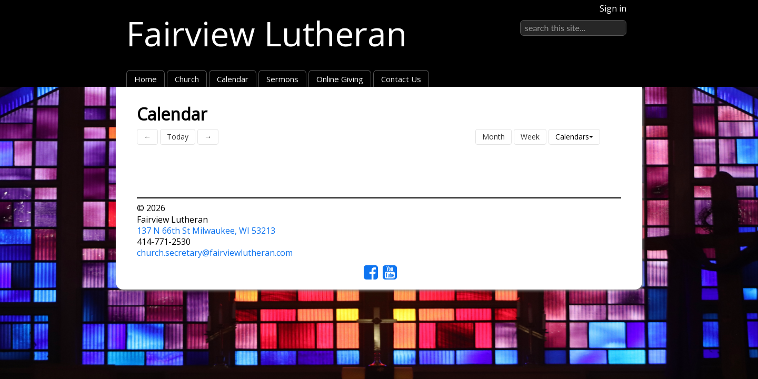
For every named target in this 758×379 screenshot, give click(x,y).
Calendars (574, 137)
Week (530, 137)
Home (145, 79)
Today (177, 137)
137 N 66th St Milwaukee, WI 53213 (206, 230)
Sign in (613, 8)
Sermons (282, 79)
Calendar (232, 79)
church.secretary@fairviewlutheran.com (215, 252)
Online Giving (339, 79)
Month (493, 137)
